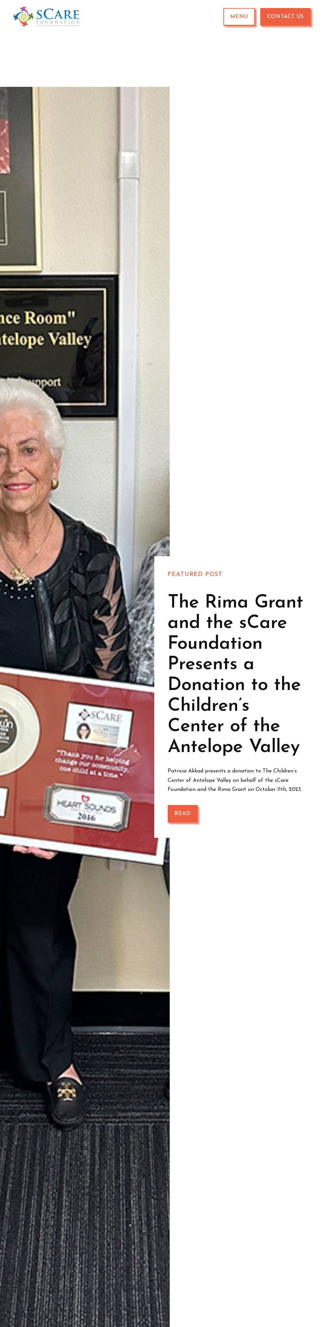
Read (182, 813)
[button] (239, 16)
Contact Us (285, 16)
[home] (46, 17)
